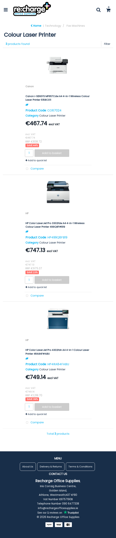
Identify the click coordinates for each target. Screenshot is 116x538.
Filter (107, 44)
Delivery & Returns (51, 466)
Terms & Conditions (80, 466)
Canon (29, 86)
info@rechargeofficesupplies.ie (58, 508)
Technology (53, 26)
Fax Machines (76, 26)
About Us (27, 466)
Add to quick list (36, 160)
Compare (34, 169)
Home (36, 26)
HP (26, 213)
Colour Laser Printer (52, 116)
